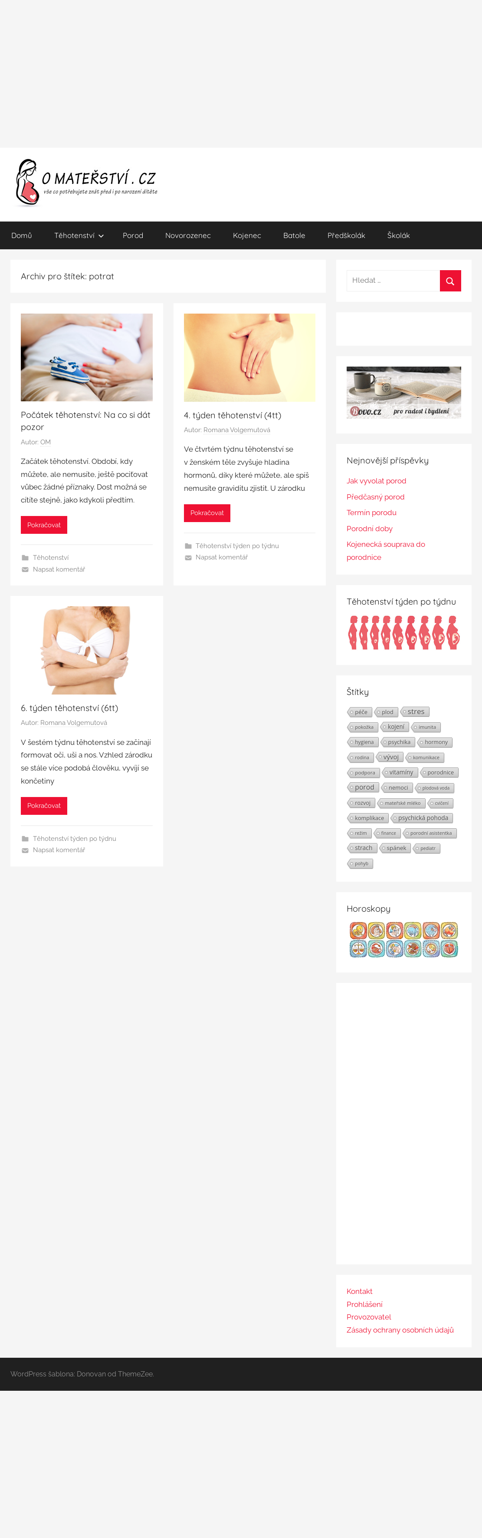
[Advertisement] (241, 74)
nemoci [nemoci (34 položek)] (398, 787)
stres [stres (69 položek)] (416, 711)
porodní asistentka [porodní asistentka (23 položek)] (431, 833)
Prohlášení (365, 1304)
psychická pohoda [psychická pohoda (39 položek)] (423, 818)
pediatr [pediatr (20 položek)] (427, 848)
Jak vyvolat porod (377, 480)
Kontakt (360, 1291)
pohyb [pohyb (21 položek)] (361, 863)
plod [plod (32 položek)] (387, 712)
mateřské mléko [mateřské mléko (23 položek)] (402, 803)
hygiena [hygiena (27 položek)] (364, 741)
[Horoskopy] (404, 955)
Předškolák (346, 235)
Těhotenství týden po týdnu (237, 546)
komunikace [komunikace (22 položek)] (426, 757)
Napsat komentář (59, 569)
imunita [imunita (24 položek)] (427, 727)
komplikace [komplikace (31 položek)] (369, 818)
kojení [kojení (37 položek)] (396, 727)
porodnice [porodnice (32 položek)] (441, 772)
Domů (21, 235)
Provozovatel (369, 1317)
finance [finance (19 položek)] (388, 833)
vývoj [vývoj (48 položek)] (391, 756)
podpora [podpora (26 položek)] (365, 772)
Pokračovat (44, 525)
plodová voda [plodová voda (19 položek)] (436, 788)
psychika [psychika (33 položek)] (399, 742)
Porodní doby (370, 528)
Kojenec (247, 235)
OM (45, 442)
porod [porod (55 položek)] (364, 787)
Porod (133, 235)
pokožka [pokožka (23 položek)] (364, 727)
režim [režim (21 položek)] (361, 833)
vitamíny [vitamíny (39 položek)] (401, 772)
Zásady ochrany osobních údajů (400, 1330)
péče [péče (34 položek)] (361, 712)
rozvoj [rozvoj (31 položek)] (363, 803)
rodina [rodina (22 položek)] (362, 757)
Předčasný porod (376, 497)
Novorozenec (188, 235)
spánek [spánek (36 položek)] (397, 848)
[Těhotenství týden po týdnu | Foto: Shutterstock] (404, 648)
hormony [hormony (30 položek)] (436, 742)
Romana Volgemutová (236, 430)
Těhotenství (79, 235)
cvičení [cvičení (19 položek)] (442, 803)
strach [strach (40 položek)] (363, 847)
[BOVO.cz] (404, 416)
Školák (398, 235)
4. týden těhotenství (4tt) (232, 415)
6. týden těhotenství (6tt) (69, 707)
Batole (294, 235)
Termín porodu (372, 512)
